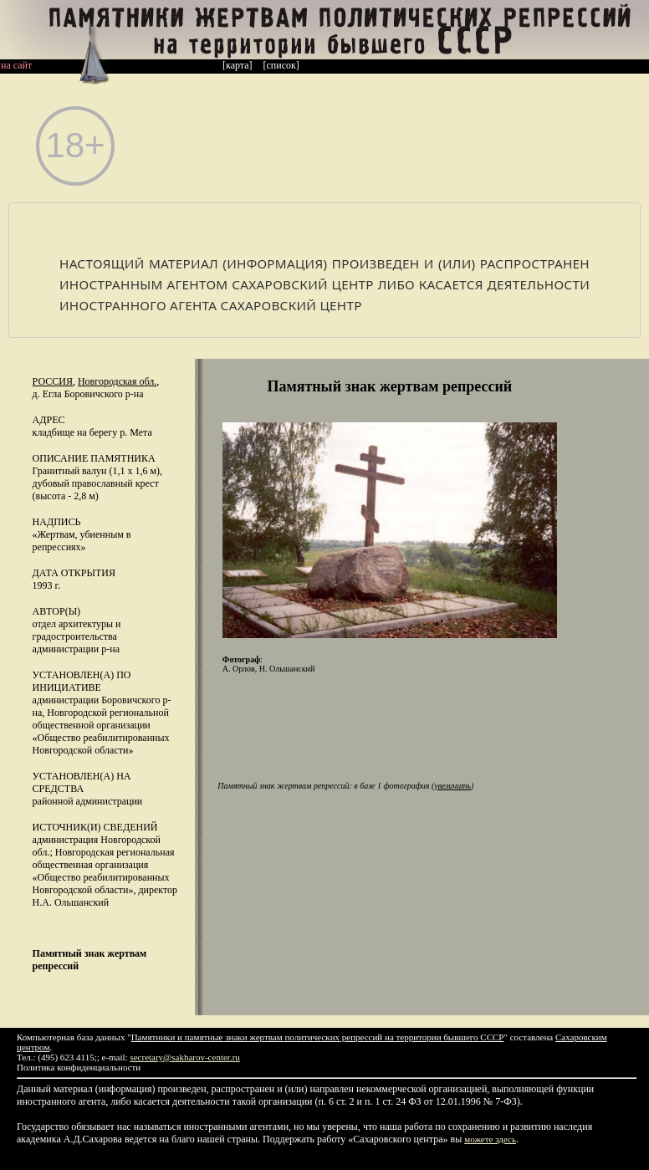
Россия (53, 381)
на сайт (16, 65)
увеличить (452, 785)
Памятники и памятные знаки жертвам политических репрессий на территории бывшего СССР (317, 1037)
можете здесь (490, 1139)
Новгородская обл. (117, 381)
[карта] (237, 65)
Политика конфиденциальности (79, 1067)
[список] (281, 65)
